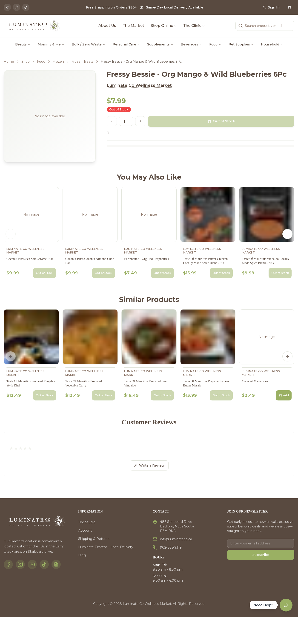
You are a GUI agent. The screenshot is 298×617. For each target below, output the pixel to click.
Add (283, 395)
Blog (82, 555)
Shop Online (164, 25)
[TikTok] (25, 7)
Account (85, 530)
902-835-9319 (171, 547)
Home (9, 61)
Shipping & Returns (93, 539)
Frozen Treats (82, 61)
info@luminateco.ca (176, 539)
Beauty (22, 44)
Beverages (191, 44)
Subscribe (260, 555)
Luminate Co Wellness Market (139, 85)
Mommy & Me (51, 44)
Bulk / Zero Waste (88, 44)
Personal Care (126, 44)
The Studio (86, 522)
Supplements (160, 44)
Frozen (58, 61)
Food (215, 44)
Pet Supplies (241, 44)
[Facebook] (7, 7)
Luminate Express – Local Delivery (105, 547)
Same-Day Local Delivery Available (174, 7)
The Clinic (194, 25)
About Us (107, 25)
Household (272, 44)
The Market (133, 25)
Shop (25, 61)
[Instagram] (16, 7)
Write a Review (149, 465)
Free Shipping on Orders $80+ (111, 7)
